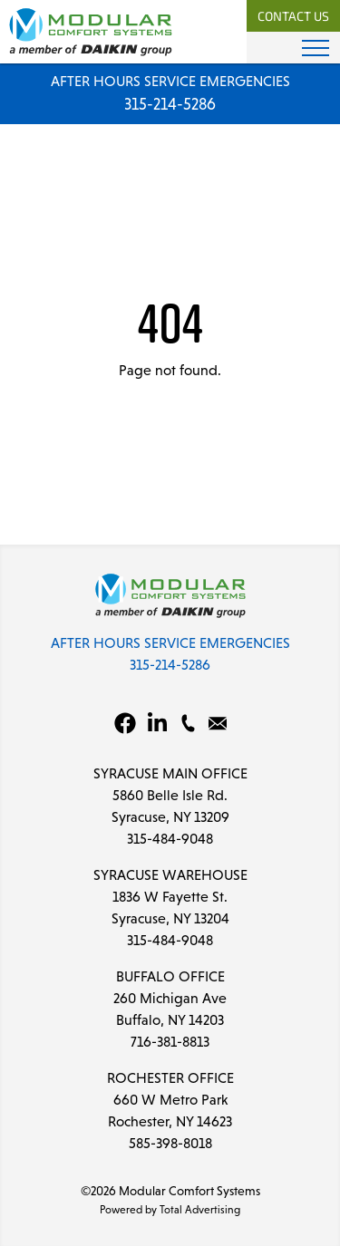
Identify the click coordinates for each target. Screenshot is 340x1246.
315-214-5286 (170, 104)
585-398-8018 (170, 1143)
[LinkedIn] (158, 723)
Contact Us (293, 17)
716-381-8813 (170, 1041)
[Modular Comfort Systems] (90, 31)
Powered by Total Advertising (170, 1209)
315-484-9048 (170, 838)
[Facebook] (125, 723)
